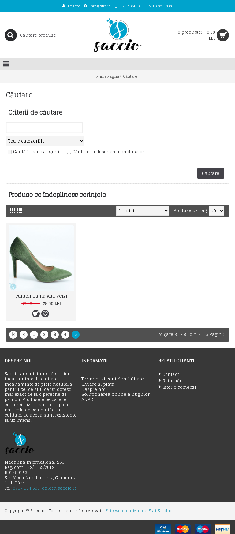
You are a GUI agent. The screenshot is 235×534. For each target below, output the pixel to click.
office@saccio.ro (59, 488)
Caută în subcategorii (36, 152)
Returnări (170, 381)
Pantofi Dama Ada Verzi (41, 296)
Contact (168, 374)
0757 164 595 (26, 488)
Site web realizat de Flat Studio (138, 510)
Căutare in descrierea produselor (108, 152)
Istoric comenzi (177, 387)
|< (13, 334)
